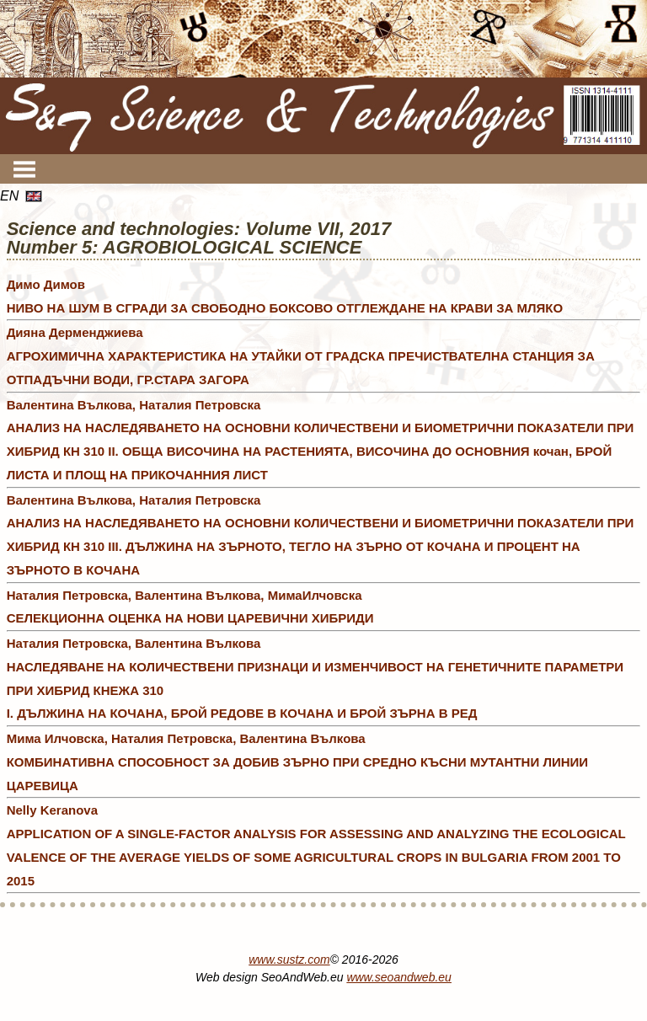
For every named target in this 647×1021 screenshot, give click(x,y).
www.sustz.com (289, 959)
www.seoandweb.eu (399, 977)
